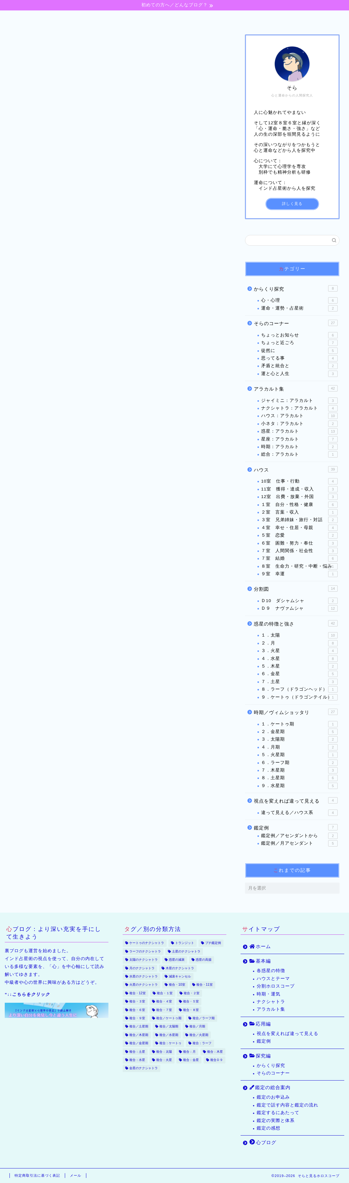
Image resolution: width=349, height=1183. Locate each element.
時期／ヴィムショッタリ (296, 712)
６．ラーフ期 (299, 763)
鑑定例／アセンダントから (299, 836)
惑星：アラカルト (299, 431)
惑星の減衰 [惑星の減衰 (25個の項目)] (177, 960)
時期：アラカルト (299, 447)
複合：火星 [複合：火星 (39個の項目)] (164, 1060)
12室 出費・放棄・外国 (299, 497)
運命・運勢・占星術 (299, 308)
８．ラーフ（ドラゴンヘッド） (299, 689)
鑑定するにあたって (278, 1112)
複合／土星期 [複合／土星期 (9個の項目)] (138, 1026)
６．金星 (299, 674)
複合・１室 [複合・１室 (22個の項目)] (165, 993)
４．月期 (299, 747)
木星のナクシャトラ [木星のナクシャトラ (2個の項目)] (180, 968)
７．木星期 (299, 770)
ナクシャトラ (271, 1001)
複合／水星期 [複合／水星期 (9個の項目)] (168, 1035)
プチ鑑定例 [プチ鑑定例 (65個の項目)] (213, 943)
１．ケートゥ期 (299, 724)
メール (75, 1175)
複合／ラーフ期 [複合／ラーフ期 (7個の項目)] (204, 1018)
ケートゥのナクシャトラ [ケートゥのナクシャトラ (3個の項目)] (146, 943)
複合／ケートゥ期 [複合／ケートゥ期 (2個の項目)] (168, 1018)
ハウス (296, 469)
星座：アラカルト (299, 439)
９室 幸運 (299, 574)
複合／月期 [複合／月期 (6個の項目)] (197, 1026)
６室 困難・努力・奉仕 (299, 543)
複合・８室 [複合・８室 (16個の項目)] (191, 1010)
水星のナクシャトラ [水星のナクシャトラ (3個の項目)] (143, 976)
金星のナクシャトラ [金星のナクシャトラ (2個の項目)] (143, 1068)
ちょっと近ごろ (299, 343)
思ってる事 (299, 358)
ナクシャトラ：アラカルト (299, 408)
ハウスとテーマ (273, 978)
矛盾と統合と (299, 366)
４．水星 (299, 659)
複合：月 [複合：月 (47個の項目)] (189, 1051)
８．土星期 (299, 778)
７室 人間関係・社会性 (299, 551)
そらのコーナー (296, 323)
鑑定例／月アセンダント (299, 843)
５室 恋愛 (299, 535)
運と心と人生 (299, 374)
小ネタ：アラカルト (299, 424)
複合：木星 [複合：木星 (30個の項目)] (215, 1051)
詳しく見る (292, 204)
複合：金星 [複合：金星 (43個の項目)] (191, 1060)
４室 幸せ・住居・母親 (299, 528)
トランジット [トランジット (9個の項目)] (184, 943)
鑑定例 (296, 827)
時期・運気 (268, 994)
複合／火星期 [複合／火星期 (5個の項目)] (198, 1035)
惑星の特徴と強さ (296, 623)
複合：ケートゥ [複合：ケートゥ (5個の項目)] (170, 1043)
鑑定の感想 (268, 1128)
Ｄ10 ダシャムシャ (299, 601)
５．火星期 (299, 755)
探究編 (180, 18)
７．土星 (299, 682)
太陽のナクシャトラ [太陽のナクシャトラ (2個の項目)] (143, 960)
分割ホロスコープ (276, 986)
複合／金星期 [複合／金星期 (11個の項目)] (138, 1043)
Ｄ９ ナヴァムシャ (299, 609)
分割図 (296, 589)
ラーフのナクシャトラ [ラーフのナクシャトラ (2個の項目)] (145, 951)
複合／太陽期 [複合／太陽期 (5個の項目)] (168, 1026)
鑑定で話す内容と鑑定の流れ (287, 1105)
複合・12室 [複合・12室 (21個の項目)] (137, 993)
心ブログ (292, 18)
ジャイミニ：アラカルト (299, 400)
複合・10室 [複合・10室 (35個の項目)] (177, 985)
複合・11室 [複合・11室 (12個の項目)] (204, 985)
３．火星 (299, 651)
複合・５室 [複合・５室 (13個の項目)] (191, 1001)
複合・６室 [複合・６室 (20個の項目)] (137, 1010)
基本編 (96, 18)
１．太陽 (299, 635)
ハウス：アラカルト (299, 416)
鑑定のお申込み (273, 1097)
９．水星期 (299, 786)
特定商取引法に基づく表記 (37, 1175)
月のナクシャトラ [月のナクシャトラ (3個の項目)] (142, 968)
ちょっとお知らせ (299, 335)
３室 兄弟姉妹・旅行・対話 (299, 520)
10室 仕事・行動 (299, 481)
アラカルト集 (296, 388)
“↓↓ (27, 994)
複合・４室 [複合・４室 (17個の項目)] (164, 1001)
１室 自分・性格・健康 (299, 505)
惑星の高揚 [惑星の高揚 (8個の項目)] (203, 960)
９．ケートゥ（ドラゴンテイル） (299, 697)
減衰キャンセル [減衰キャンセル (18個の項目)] (180, 976)
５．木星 (299, 666)
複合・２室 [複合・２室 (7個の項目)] (191, 993)
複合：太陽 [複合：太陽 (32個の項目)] (164, 1051)
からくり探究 (296, 288)
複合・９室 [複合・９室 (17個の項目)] (137, 1018)
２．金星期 (299, 732)
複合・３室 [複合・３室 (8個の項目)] (137, 1001)
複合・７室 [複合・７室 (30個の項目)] (164, 1010)
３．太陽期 (299, 739)
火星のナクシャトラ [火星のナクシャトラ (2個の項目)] (143, 985)
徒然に (299, 351)
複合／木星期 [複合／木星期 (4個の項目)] (138, 1035)
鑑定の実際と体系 (276, 1120)
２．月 (299, 643)
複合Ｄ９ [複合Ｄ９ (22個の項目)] (216, 1060)
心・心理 (299, 301)
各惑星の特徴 (271, 970)
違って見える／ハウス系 (299, 813)
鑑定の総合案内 (234, 18)
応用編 (138, 18)
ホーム (53, 18)
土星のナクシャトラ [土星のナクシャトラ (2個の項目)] (186, 951)
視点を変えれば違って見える (296, 800)
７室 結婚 (299, 559)
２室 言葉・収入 (299, 512)
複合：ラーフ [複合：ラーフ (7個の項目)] (202, 1043)
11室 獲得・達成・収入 (299, 489)
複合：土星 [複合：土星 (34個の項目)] (137, 1051)
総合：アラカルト (299, 455)
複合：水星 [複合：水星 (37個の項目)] (137, 1060)
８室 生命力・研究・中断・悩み (299, 566)
